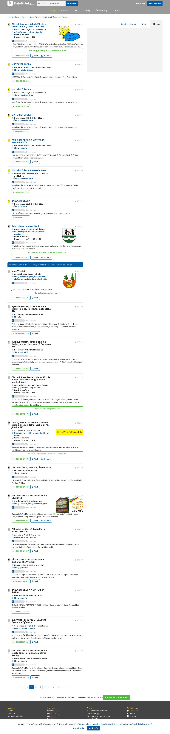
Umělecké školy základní (25, 537)
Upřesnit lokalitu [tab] (128, 24)
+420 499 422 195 (20, 298)
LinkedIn (131, 716)
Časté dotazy (101, 10)
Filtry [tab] (144, 24)
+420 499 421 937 (20, 551)
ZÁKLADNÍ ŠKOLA (21, 200)
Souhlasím (93, 728)
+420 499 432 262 (20, 162)
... (53, 687)
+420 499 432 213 (20, 81)
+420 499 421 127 (20, 611)
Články (87, 10)
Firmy (52, 10)
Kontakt (10, 711)
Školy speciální (21, 352)
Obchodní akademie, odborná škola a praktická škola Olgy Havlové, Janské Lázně (31, 380)
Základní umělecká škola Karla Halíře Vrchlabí (28, 530)
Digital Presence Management (98, 716)
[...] (53, 3)
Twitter (131, 713)
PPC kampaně (52, 716)
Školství (17, 317)
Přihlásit (141, 3)
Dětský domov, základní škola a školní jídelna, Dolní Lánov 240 (29, 25)
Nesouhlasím (78, 728)
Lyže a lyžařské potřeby (24, 628)
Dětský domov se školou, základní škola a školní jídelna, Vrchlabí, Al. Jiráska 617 (30, 425)
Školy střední (35, 387)
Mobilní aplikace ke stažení (97, 711)
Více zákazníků (92, 719)
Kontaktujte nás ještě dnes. (47, 293)
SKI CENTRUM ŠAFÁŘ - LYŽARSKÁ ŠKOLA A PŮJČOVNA (29, 621)
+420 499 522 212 (20, 217)
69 (58, 687)
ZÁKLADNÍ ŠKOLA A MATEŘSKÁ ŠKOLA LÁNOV (28, 141)
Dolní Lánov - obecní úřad (25, 226)
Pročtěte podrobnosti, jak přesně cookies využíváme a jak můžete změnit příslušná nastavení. (113, 724)
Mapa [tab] (156, 24)
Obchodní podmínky (15, 716)
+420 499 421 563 (20, 487)
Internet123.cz (52, 711)
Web (35, 56)
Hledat (71, 3)
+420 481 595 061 (20, 520)
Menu (76, 10)
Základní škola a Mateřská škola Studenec (29, 496)
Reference (11, 713)
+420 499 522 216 (20, 257)
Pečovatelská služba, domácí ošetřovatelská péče (30, 277)
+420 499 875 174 (20, 414)
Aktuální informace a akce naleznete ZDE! (47, 454)
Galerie (46, 56)
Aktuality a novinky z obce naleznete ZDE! (47, 252)
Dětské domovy (21, 32)
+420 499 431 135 (20, 192)
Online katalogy (53, 713)
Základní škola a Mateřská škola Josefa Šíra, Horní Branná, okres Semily (29, 653)
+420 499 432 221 (20, 131)
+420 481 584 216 (20, 677)
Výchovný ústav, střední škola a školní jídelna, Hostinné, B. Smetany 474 (31, 309)
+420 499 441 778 (20, 333)
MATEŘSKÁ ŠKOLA (21, 64)
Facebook (132, 711)
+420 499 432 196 (20, 106)
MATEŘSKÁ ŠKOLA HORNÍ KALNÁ (29, 170)
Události (116, 10)
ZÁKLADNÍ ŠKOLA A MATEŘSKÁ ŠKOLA (28, 591)
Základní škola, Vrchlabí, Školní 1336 (31, 467)
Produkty (65, 10)
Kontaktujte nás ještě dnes (47, 409)
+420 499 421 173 (20, 459)
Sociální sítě (51, 719)
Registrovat (155, 3)
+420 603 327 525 (20, 642)
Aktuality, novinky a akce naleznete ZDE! (47, 50)
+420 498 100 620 (20, 581)
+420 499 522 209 (20, 56)
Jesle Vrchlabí (19, 271)
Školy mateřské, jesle (23, 70)
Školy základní (35, 32)
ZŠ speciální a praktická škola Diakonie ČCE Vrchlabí (28, 560)
